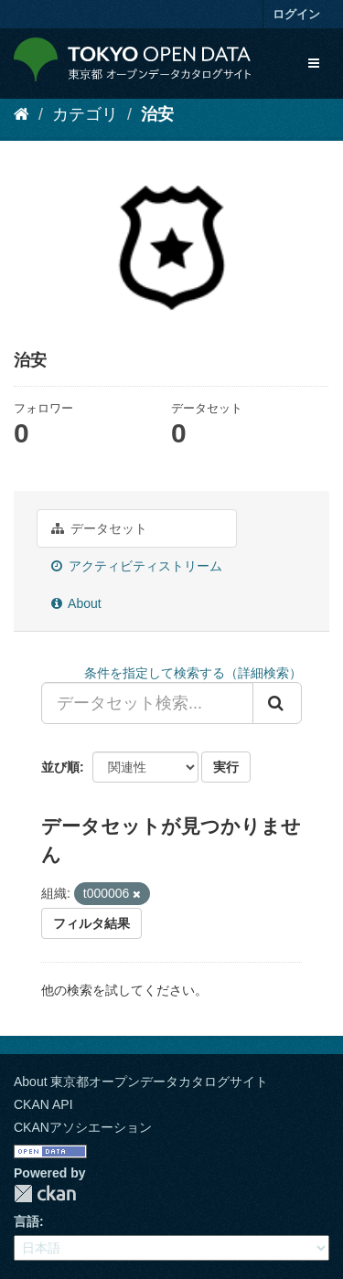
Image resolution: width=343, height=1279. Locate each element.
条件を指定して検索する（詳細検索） (193, 673)
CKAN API (43, 1104)
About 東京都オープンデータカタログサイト (141, 1081)
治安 (157, 114)
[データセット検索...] (147, 703)
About (76, 603)
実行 (226, 767)
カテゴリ (85, 114)
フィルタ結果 (91, 923)
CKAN (45, 1193)
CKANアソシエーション (83, 1127)
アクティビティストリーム (136, 566)
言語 (26, 1221)
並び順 (60, 767)
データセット (99, 528)
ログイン (296, 14)
